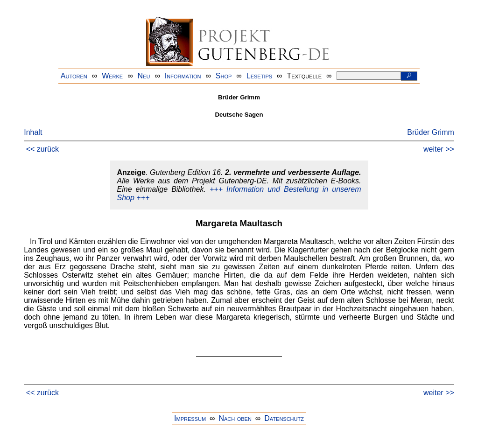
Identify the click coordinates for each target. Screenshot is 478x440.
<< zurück (42, 149)
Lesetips (259, 76)
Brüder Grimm (430, 132)
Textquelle (304, 76)
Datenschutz (284, 418)
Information (183, 76)
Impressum (190, 418)
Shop (224, 76)
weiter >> (438, 149)
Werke (112, 76)
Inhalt (33, 132)
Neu (144, 76)
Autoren (74, 76)
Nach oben (234, 418)
